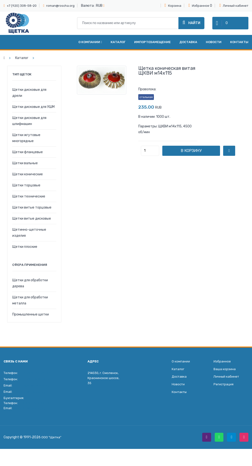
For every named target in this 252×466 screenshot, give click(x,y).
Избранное (199, 5)
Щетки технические (28, 202)
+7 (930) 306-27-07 (34, 408)
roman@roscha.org (60, 5)
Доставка (188, 47)
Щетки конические (27, 179)
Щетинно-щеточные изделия (29, 238)
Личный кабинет (233, 5)
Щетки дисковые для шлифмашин (29, 126)
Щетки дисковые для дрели (29, 98)
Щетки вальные (25, 168)
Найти (191, 25)
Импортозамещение (152, 47)
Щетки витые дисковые (31, 224)
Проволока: (147, 94)
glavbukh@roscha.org (29, 413)
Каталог (118, 47)
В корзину (202, 156)
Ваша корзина (225, 375)
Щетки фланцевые (27, 157)
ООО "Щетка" (51, 443)
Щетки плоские (24, 252)
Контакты (239, 47)
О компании (90, 47)
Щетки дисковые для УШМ (33, 112)
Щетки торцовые (26, 191)
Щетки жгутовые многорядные (26, 143)
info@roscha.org (33, 397)
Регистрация (223, 392)
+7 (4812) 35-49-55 (35, 378)
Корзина (172, 5)
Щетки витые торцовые (31, 213)
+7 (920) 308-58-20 (22, 5)
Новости (213, 47)
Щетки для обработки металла (30, 306)
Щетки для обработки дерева (30, 288)
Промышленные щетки (30, 320)
